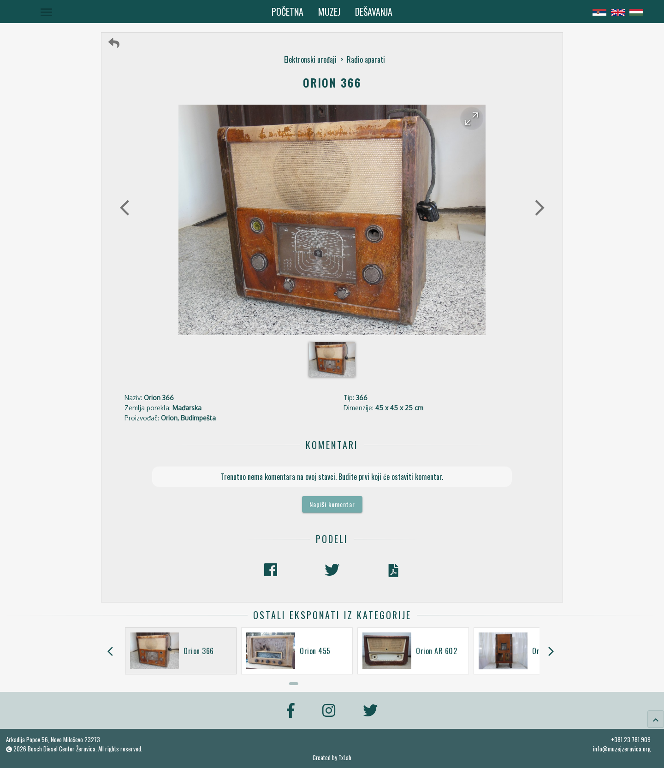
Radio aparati (366, 59)
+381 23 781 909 (631, 739)
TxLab (344, 757)
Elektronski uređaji (310, 59)
